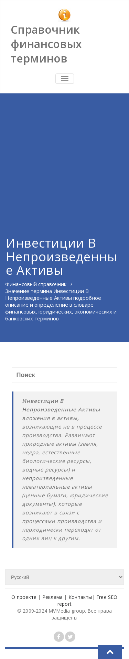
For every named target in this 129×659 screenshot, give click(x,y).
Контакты (80, 597)
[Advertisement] (64, 156)
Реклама (52, 597)
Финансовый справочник (35, 284)
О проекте (23, 597)
